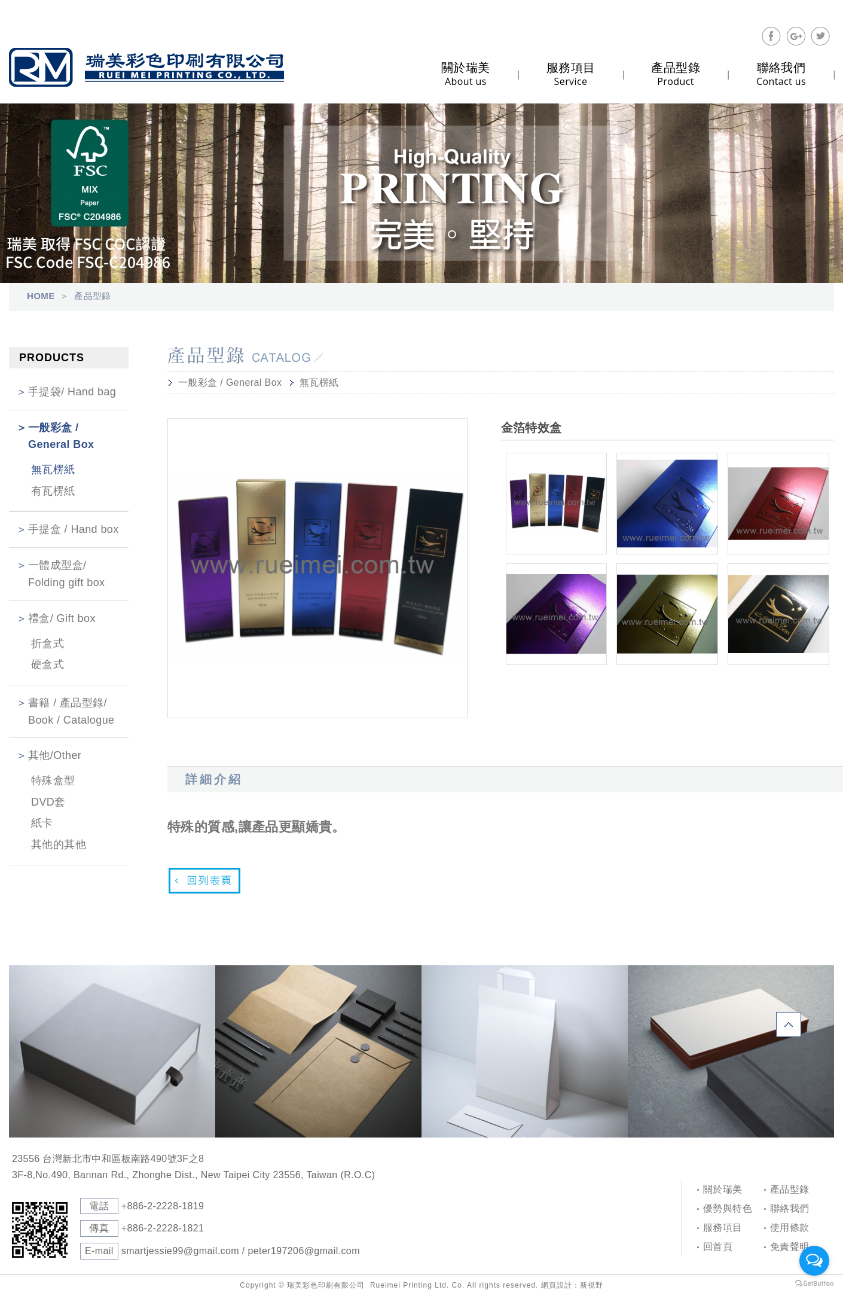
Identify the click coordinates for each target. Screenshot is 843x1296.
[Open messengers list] (814, 1261)
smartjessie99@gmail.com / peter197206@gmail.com (240, 1251)
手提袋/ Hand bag (72, 392)
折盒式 (47, 643)
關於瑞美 (723, 1189)
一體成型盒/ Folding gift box (66, 573)
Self (146, 67)
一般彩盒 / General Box (61, 436)
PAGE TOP (788, 1024)
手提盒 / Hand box (73, 529)
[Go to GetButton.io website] (814, 1284)
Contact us (781, 74)
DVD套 (48, 802)
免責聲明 (790, 1247)
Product (675, 74)
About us (465, 74)
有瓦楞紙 (53, 491)
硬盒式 (47, 664)
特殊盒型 (53, 780)
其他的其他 (58, 844)
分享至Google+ (795, 36)
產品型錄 (790, 1189)
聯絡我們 (790, 1208)
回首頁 (717, 1247)
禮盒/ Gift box (62, 618)
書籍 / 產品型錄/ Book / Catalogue (71, 711)
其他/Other (54, 755)
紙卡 (42, 823)
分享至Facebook (771, 36)
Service (570, 74)
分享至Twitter (820, 36)
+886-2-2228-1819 (162, 1206)
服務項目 (723, 1227)
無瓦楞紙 (53, 469)
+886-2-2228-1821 (162, 1228)
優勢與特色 (727, 1208)
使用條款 (790, 1227)
